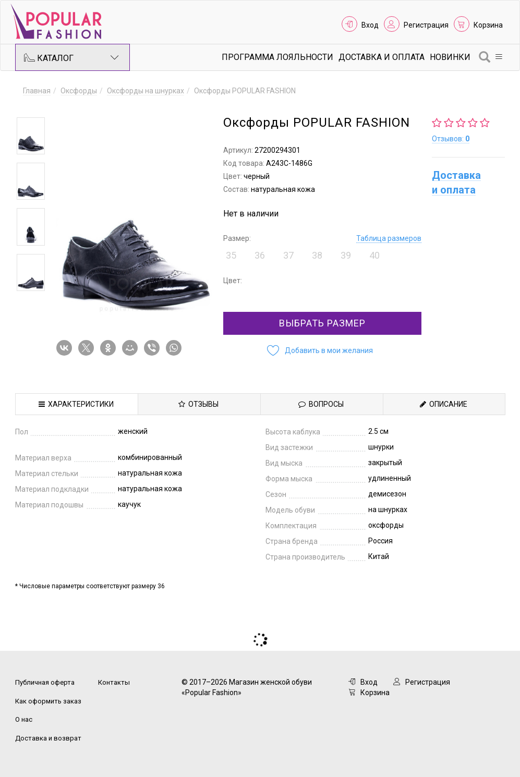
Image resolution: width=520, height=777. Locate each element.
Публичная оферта (45, 682)
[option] (30, 136)
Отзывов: (450, 139)
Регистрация (426, 25)
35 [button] (231, 255)
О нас (23, 719)
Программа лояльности (277, 57)
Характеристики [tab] (76, 404)
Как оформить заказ (48, 701)
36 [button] (260, 255)
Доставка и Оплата (381, 57)
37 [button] (288, 255)
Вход (370, 25)
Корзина (488, 25)
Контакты (114, 682)
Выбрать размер (322, 323)
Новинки (450, 57)
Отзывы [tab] (198, 404)
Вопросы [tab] (321, 404)
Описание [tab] (443, 404)
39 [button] (346, 255)
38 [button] (317, 255)
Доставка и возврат (48, 738)
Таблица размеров (388, 238)
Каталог (71, 57)
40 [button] (374, 255)
